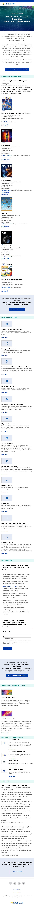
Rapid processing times (10, 586)
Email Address (7, 631)
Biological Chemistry (8, 349)
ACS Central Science (8, 246)
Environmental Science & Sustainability (14, 367)
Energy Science (6, 485)
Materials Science (7, 386)
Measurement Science (9, 466)
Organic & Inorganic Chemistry (12, 404)
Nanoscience (5, 504)
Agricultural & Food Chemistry (11, 329)
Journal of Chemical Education (11, 279)
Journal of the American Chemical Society (15, 113)
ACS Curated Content (8, 719)
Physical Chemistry (8, 424)
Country (5, 636)
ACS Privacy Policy (17, 889)
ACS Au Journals (7, 443)
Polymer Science (7, 542)
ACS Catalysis (6, 180)
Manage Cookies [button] (17, 892)
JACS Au (4, 214)
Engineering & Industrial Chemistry (13, 523)
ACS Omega (5, 145)
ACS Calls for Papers (8, 697)
